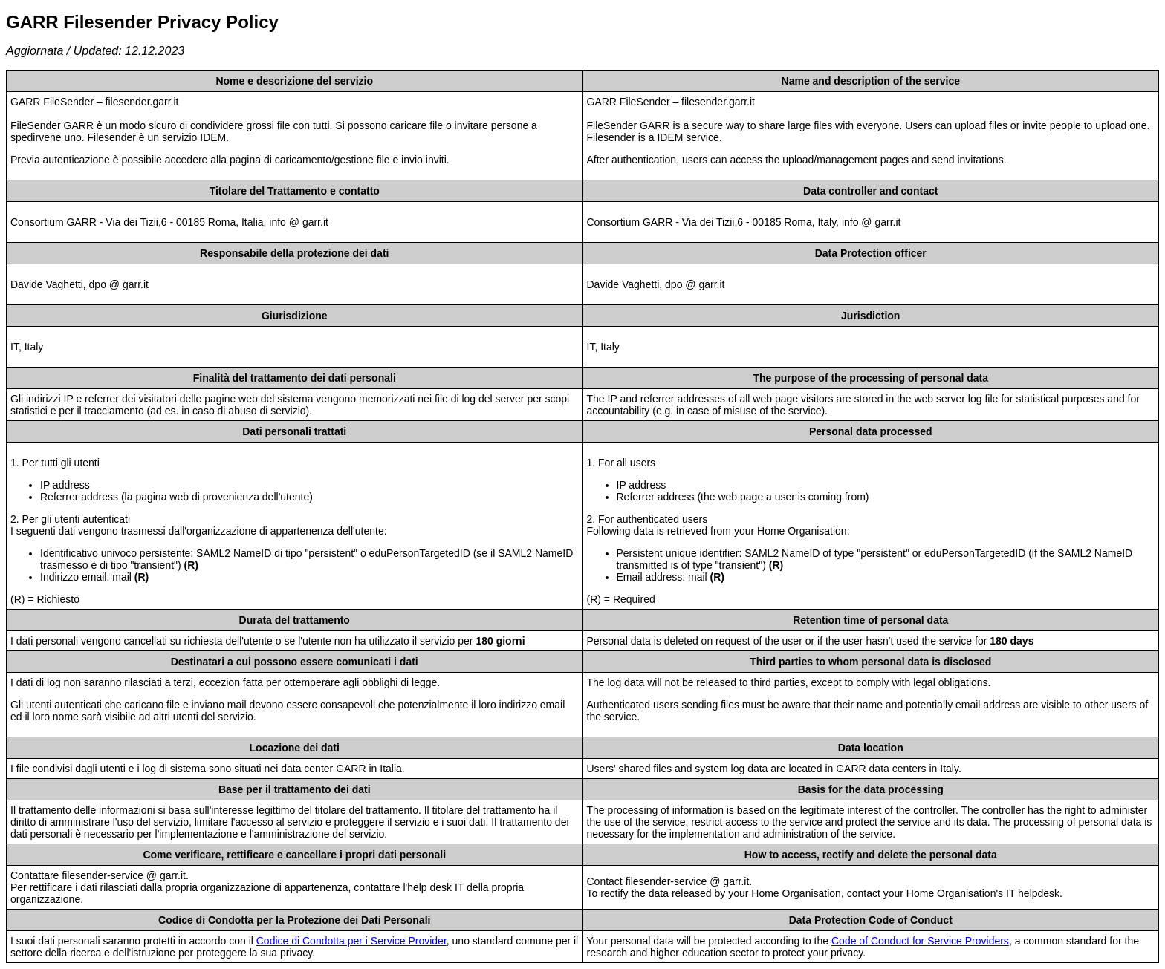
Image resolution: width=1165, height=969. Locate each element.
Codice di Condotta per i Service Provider (351, 941)
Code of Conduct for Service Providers (920, 941)
